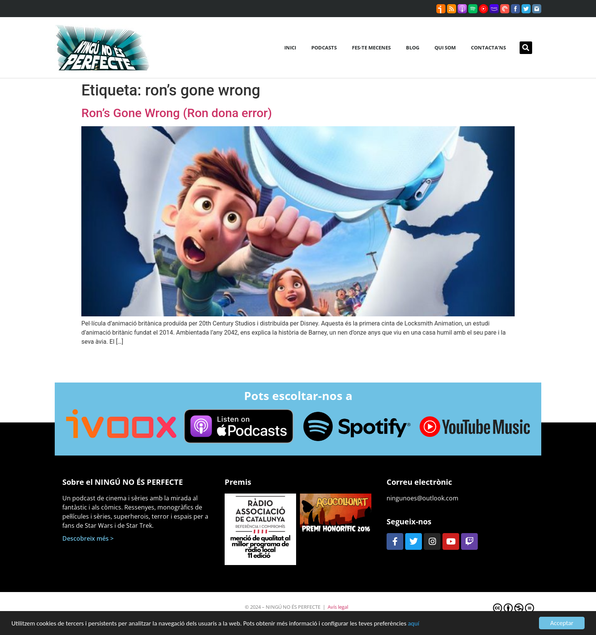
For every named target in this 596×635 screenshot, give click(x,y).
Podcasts (324, 47)
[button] (526, 47)
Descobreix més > (88, 538)
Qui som (445, 47)
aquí (413, 624)
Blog (412, 47)
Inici (290, 47)
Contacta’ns (488, 47)
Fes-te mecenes (371, 47)
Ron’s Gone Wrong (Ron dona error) (176, 113)
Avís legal (338, 606)
